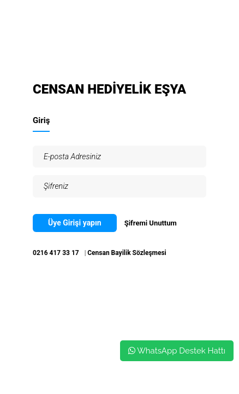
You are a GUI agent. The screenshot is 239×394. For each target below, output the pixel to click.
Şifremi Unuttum (150, 223)
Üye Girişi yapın (74, 222)
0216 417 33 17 (56, 253)
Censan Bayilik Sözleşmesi (126, 253)
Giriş (41, 120)
